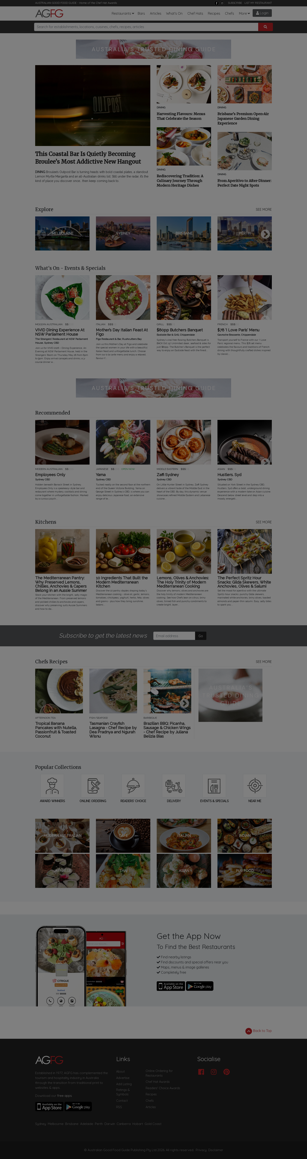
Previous (41, 234)
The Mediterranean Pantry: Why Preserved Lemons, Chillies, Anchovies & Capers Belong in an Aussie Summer (61, 584)
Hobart (137, 1124)
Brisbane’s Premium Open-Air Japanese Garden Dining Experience (243, 118)
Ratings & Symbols (123, 1092)
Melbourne (56, 1124)
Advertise (122, 1078)
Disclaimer (215, 1150)
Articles (155, 13)
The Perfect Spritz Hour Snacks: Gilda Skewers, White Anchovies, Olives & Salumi (244, 582)
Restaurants (121, 13)
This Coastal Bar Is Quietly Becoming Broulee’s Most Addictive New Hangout (88, 157)
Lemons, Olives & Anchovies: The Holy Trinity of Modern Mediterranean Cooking (183, 582)
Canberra (124, 1124)
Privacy (201, 1150)
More (243, 13)
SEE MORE (264, 209)
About (120, 1071)
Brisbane (71, 1124)
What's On (174, 13)
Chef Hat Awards (106, 2)
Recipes (214, 13)
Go (200, 636)
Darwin (109, 1124)
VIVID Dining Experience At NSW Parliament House (59, 332)
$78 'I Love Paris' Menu (238, 330)
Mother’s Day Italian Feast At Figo (122, 332)
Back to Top (258, 1031)
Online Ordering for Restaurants (159, 1073)
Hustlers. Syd (229, 475)
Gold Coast (153, 1124)
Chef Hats (195, 13)
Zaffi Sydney (168, 475)
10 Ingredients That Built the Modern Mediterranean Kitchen (122, 582)
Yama (101, 475)
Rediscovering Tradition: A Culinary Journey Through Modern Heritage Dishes (180, 180)
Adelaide (86, 1124)
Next (265, 234)
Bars (141, 13)
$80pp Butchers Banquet (180, 330)
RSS (119, 1107)
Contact (122, 1101)
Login (262, 13)
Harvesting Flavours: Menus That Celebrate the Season (181, 116)
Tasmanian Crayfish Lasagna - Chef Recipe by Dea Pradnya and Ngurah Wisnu (113, 729)
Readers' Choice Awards (163, 1088)
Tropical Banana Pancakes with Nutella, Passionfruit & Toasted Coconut (56, 729)
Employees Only (50, 475)
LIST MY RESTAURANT (258, 2)
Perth (99, 1124)
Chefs (229, 13)
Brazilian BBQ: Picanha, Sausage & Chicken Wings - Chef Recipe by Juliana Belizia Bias (167, 729)
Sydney (40, 1124)
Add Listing (124, 1084)
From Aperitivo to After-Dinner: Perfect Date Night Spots (244, 183)
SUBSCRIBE (235, 2)
